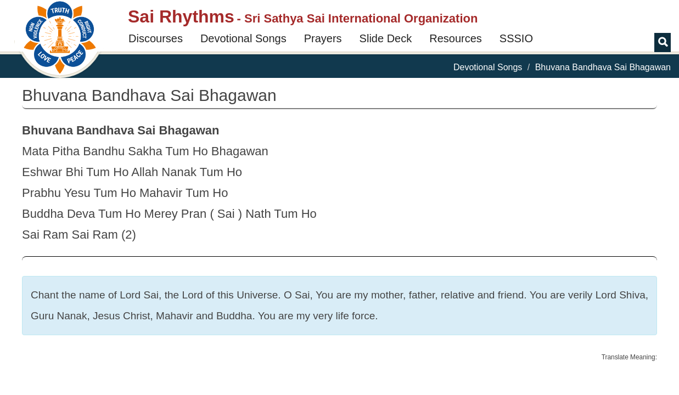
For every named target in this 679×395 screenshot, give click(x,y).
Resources (455, 38)
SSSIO (516, 38)
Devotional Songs (243, 38)
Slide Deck (386, 38)
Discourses (155, 38)
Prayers (323, 38)
